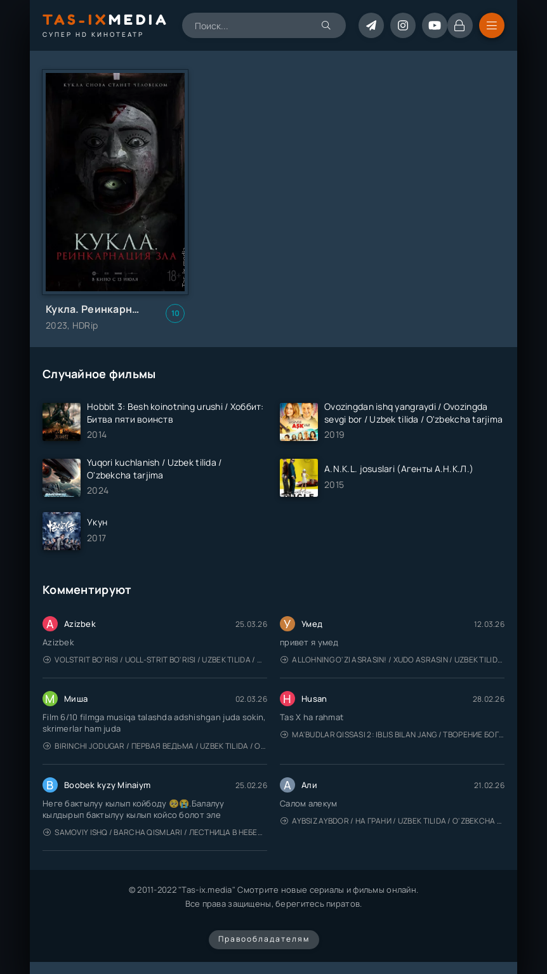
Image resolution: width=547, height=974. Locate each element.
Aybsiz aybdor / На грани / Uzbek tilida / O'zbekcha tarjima (392, 820)
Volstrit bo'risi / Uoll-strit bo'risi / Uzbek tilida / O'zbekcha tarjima (155, 659)
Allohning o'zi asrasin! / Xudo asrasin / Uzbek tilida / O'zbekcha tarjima (392, 659)
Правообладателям (264, 938)
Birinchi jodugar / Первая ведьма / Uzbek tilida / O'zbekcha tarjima (155, 745)
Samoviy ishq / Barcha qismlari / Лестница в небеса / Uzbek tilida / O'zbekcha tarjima (155, 832)
